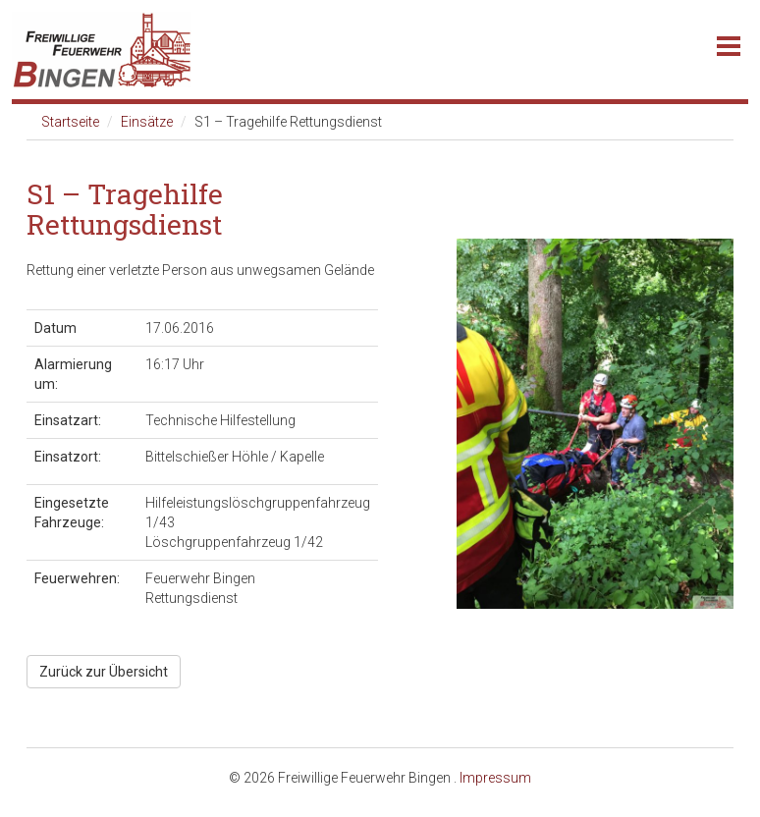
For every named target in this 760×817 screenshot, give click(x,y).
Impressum (495, 778)
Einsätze (147, 122)
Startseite (70, 122)
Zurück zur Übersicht (103, 672)
